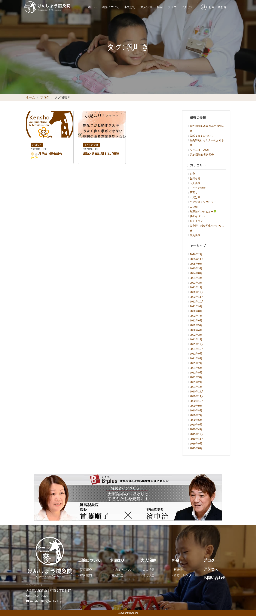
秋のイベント (198, 216)
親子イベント (198, 220)
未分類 (194, 206)
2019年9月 (196, 443)
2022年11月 (197, 296)
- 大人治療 (148, 569)
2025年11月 (197, 259)
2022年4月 (196, 330)
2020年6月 (196, 419)
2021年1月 (196, 386)
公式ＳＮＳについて (201, 135)
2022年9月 (196, 306)
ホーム (92, 7)
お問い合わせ (214, 7)
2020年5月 (196, 424)
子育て (194, 192)
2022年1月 (196, 339)
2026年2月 (196, 254)
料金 (160, 7)
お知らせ (36, 145)
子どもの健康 (91, 145)
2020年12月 (197, 391)
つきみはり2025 (199, 149)
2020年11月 (197, 396)
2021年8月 (196, 358)
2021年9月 (196, 353)
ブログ (171, 7)
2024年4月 (196, 277)
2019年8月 (196, 448)
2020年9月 (196, 405)
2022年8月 (196, 311)
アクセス (187, 7)
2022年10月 (197, 301)
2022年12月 (197, 292)
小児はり (130, 7)
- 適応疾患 (116, 575)
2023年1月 (196, 287)
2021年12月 (197, 344)
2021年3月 (196, 377)
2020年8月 (196, 410)
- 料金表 (177, 569)
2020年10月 (197, 400)
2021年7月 (196, 363)
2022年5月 (196, 325)
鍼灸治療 (195, 235)
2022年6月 (196, 320)
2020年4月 (196, 429)
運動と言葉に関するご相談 (101, 154)
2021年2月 (196, 382)
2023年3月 (196, 282)
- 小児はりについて (122, 569)
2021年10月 (197, 348)
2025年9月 (196, 263)
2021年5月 (196, 372)
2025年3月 (196, 268)
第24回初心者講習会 (202, 154)
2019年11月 (197, 438)
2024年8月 (196, 273)
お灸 (192, 173)
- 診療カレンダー (183, 575)
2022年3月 (196, 334)
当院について (110, 7)
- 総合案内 (85, 575)
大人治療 (146, 7)
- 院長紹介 (85, 569)
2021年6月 (196, 367)
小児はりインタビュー (203, 201)
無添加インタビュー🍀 (203, 211)
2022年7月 (196, 315)
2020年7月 (196, 415)
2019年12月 (197, 434)
